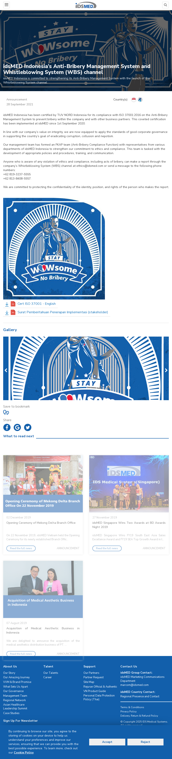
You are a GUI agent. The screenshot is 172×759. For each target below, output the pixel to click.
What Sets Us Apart (15, 687)
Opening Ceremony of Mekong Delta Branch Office (41, 533)
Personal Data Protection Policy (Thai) (99, 698)
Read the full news (21, 558)
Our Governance (13, 691)
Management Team (15, 696)
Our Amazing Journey (16, 677)
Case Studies (11, 713)
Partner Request (93, 677)
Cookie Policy (24, 753)
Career (47, 677)
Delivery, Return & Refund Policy (139, 715)
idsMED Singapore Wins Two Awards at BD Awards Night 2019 (129, 535)
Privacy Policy (128, 711)
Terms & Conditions (132, 707)
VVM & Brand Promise (17, 682)
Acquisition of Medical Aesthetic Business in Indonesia (43, 641)
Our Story (9, 673)
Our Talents (50, 673)
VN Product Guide (94, 691)
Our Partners (91, 673)
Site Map (88, 682)
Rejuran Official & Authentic (100, 687)
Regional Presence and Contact (139, 696)
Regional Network (14, 700)
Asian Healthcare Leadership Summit (15, 707)
